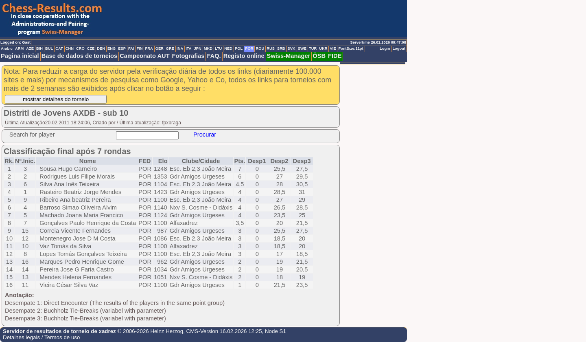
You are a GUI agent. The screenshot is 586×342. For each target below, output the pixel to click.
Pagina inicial (20, 56)
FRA (149, 48)
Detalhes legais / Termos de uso (41, 337)
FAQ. (214, 56)
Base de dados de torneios (80, 56)
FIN (139, 48)
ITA (188, 48)
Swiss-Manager (288, 56)
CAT (59, 48)
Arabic (7, 48)
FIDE (334, 56)
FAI (131, 48)
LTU (218, 48)
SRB (281, 48)
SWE (302, 48)
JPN (197, 48)
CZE (91, 48)
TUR (313, 48)
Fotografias (188, 56)
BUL (49, 48)
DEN (101, 48)
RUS (271, 48)
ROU (260, 48)
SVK (291, 48)
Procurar (204, 134)
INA (180, 48)
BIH (39, 48)
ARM (19, 48)
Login (385, 48)
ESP (122, 48)
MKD (208, 48)
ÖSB (319, 56)
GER (159, 48)
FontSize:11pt (350, 48)
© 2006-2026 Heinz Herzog (149, 331)
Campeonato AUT (144, 56)
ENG (111, 48)
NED (228, 48)
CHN (70, 48)
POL (239, 48)
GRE (170, 48)
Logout (398, 48)
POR (249, 48)
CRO (80, 48)
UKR (323, 48)
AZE (30, 48)
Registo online (244, 56)
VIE (333, 48)
